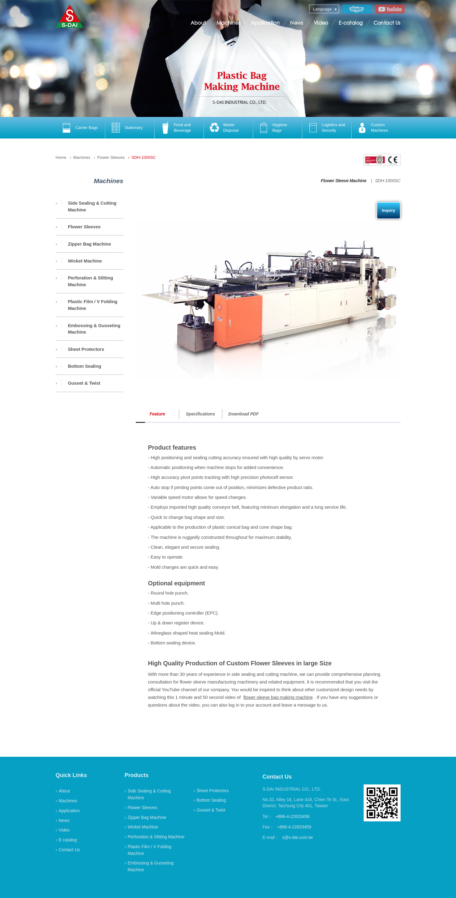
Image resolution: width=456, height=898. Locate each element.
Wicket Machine (85, 260)
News (296, 23)
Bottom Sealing (84, 366)
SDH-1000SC (143, 157)
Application (265, 23)
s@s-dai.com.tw (297, 837)
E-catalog (351, 23)
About (198, 23)
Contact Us (387, 23)
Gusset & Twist (84, 383)
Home (61, 157)
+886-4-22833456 (292, 816)
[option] (80, 127)
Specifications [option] (200, 413)
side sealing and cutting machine (264, 674)
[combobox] (324, 9)
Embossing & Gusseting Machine (94, 329)
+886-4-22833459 (294, 826)
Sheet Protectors (86, 349)
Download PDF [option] (243, 413)
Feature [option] (157, 413)
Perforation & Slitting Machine (90, 281)
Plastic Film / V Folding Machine (93, 305)
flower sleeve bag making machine (278, 697)
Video (321, 23)
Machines (228, 23)
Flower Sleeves (111, 157)
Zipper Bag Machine (89, 244)
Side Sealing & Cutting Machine (92, 206)
